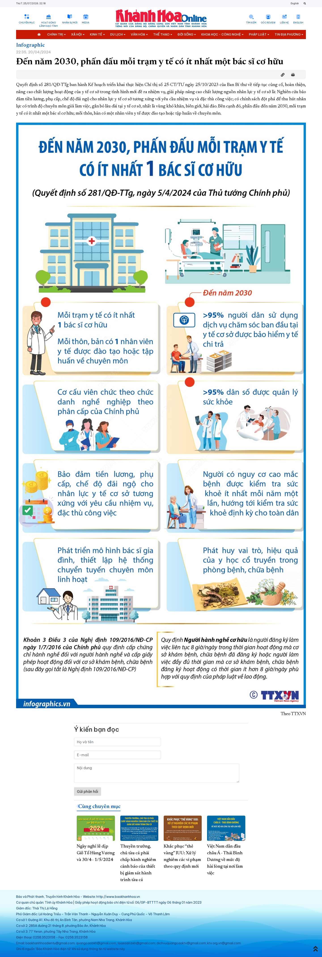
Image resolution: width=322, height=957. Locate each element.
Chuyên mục (27, 22)
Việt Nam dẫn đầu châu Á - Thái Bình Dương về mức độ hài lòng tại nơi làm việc (225, 859)
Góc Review (268, 22)
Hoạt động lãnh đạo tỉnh (48, 24)
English (295, 3)
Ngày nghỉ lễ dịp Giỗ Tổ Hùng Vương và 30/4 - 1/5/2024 (95, 853)
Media (85, 22)
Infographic (30, 45)
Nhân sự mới (69, 22)
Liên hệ (284, 22)
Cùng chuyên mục (99, 806)
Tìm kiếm (251, 22)
